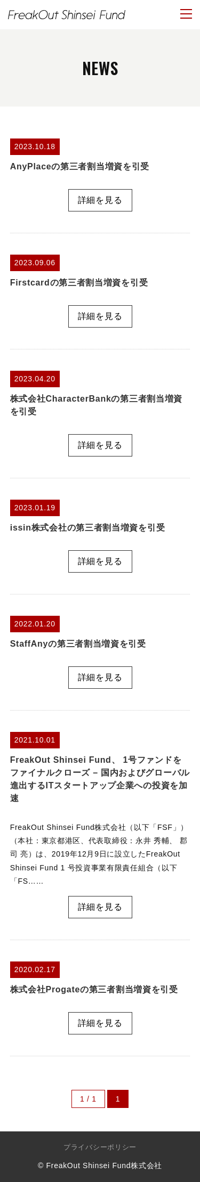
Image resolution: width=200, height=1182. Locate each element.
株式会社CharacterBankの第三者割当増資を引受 (96, 405)
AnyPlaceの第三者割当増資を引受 (79, 166)
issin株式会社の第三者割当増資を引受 (87, 527)
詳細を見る (100, 200)
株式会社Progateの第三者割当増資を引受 (94, 989)
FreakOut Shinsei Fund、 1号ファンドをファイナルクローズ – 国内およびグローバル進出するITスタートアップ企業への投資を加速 (100, 779)
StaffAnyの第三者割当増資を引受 (78, 643)
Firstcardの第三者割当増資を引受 (79, 282)
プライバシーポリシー (100, 1147)
